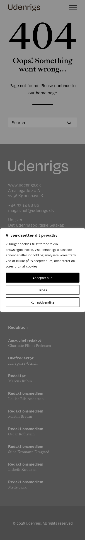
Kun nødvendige (42, 302)
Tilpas (42, 289)
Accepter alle (42, 277)
